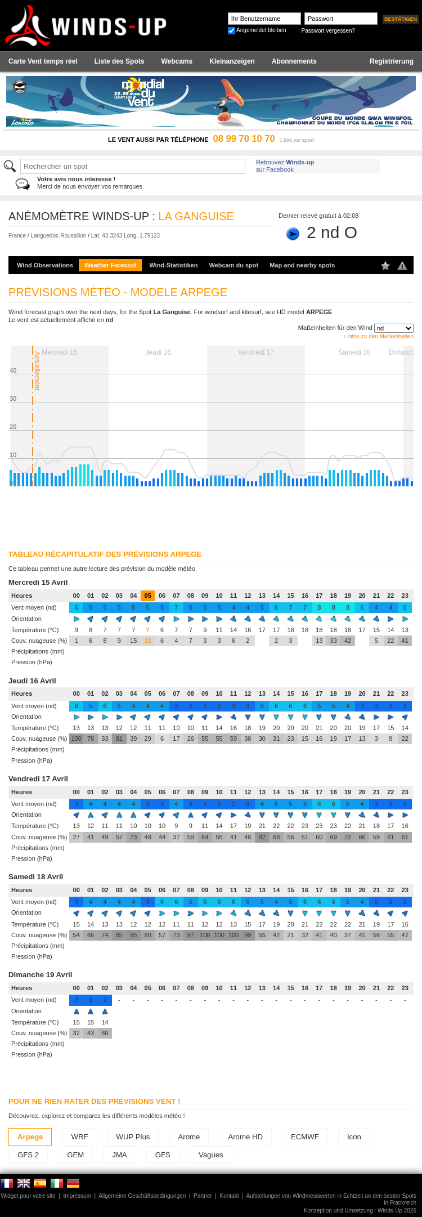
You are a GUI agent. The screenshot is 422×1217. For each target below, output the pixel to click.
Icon (354, 1137)
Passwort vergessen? (328, 31)
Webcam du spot (233, 265)
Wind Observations (45, 265)
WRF (79, 1137)
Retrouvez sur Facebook (285, 166)
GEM (75, 1155)
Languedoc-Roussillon (58, 235)
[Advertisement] (145, 514)
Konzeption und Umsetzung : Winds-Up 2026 (360, 1210)
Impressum (77, 1196)
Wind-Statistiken (173, 265)
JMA (119, 1155)
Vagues (211, 1155)
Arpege (30, 1137)
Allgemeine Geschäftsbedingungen (142, 1196)
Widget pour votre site (28, 1196)
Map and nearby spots (302, 265)
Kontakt (229, 1196)
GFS (162, 1155)
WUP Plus (133, 1137)
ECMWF (305, 1137)
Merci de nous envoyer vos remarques (89, 183)
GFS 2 (28, 1155)
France (17, 235)
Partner (203, 1196)
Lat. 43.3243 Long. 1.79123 (125, 235)
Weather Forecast (110, 265)
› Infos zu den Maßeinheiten (379, 336)
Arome (189, 1137)
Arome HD (245, 1137)
